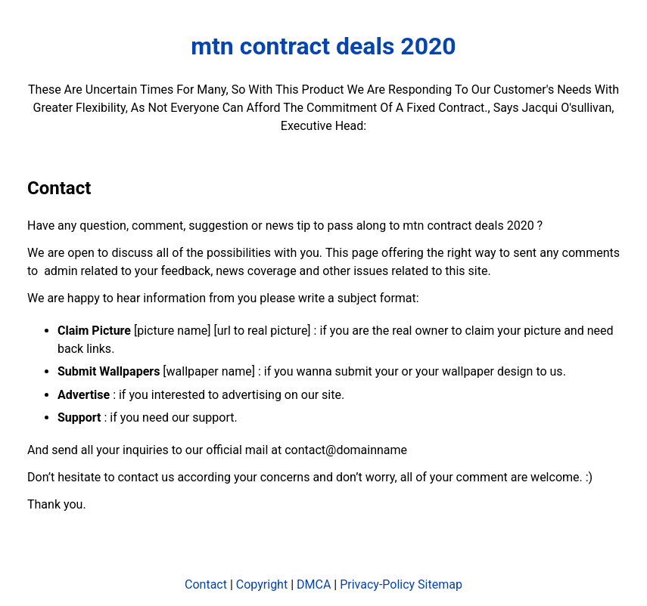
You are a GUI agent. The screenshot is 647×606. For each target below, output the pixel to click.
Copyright (262, 584)
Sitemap (440, 584)
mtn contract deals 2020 (323, 46)
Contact (206, 584)
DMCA (314, 584)
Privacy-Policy (377, 584)
